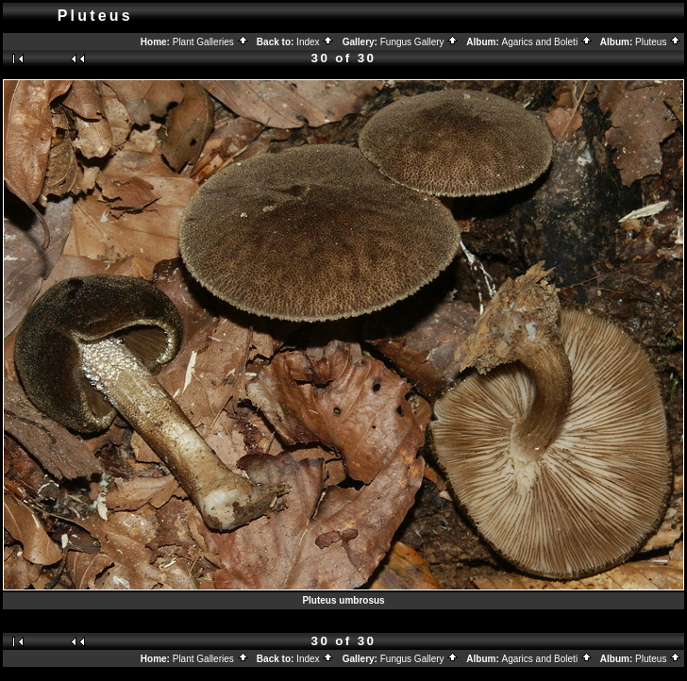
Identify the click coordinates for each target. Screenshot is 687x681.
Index (315, 42)
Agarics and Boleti (547, 42)
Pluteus (658, 42)
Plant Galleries (211, 42)
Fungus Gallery (420, 42)
